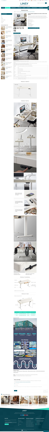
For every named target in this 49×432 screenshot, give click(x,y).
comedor (2, 23)
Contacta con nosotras (31, 28)
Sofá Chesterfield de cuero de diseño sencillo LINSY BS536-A (9, 45)
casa (18, 420)
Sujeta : (22, 382)
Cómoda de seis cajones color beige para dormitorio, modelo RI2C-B (9, 68)
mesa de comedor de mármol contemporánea (30, 424)
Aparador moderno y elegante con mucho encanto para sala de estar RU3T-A (9, 41)
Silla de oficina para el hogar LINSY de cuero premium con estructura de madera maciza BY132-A (14, 406)
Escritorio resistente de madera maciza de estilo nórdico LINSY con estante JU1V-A (24, 406)
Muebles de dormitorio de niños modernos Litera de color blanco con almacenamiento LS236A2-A (9, 36)
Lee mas (7, 33)
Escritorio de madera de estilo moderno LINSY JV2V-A (33, 406)
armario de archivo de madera (29, 423)
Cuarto (1, 17)
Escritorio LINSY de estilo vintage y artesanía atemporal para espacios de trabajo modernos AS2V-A (42, 406)
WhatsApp (37, 28)
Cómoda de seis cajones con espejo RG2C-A (9, 77)
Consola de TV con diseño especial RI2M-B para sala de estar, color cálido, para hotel (9, 72)
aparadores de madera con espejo (29, 422)
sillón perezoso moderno (28, 421)
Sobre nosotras (19, 421)
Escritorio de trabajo (20, 371)
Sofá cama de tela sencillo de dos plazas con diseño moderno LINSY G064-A (9, 50)
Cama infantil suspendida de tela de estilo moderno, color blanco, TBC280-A (9, 27)
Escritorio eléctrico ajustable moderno (41, 371)
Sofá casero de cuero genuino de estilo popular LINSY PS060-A (9, 54)
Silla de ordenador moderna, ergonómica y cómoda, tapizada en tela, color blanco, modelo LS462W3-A (27, 375)
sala (1, 16)
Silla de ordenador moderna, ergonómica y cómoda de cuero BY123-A (23, 376)
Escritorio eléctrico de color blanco (32, 371)
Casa (15, 12)
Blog (18, 423)
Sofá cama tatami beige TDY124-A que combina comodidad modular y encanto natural (9, 32)
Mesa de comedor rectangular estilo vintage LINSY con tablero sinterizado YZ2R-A (9, 59)
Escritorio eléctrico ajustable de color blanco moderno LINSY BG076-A (23, 382)
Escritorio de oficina (25, 371)
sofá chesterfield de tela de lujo (29, 420)
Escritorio (15, 371)
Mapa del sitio (19, 424)
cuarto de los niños (3, 20)
